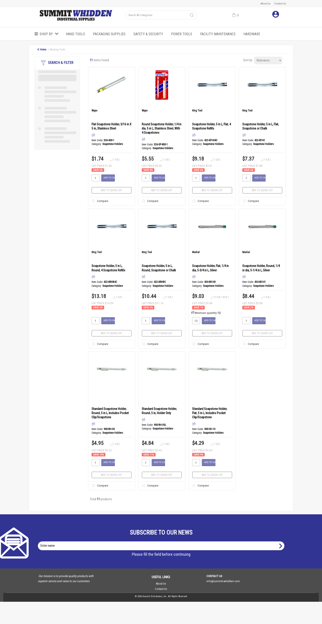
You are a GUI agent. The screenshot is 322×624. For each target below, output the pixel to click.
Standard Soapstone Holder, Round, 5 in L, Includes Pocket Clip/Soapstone (110, 413)
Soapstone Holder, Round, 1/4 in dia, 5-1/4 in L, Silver (261, 268)
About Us (265, 3)
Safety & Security (148, 34)
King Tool (197, 110)
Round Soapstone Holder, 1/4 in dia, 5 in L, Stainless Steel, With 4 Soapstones (161, 128)
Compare (99, 201)
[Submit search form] (192, 15)
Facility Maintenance (218, 34)
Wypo (94, 110)
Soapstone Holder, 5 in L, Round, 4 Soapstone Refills (108, 268)
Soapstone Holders (112, 144)
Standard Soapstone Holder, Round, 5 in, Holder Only (159, 411)
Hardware (251, 34)
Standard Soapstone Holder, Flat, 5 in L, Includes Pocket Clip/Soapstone (209, 413)
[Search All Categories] (161, 15)
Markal (196, 252)
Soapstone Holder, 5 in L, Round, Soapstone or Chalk (159, 268)
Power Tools (181, 34)
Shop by (46, 34)
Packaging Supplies (109, 34)
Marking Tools (57, 49)
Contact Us (280, 3)
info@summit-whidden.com (223, 581)
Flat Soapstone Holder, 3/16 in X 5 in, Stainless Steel (111, 126)
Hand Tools (75, 34)
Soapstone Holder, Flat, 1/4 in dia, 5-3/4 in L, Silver (210, 268)
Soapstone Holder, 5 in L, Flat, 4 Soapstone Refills (211, 126)
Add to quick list (111, 190)
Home (41, 49)
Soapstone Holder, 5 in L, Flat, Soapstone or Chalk (260, 126)
